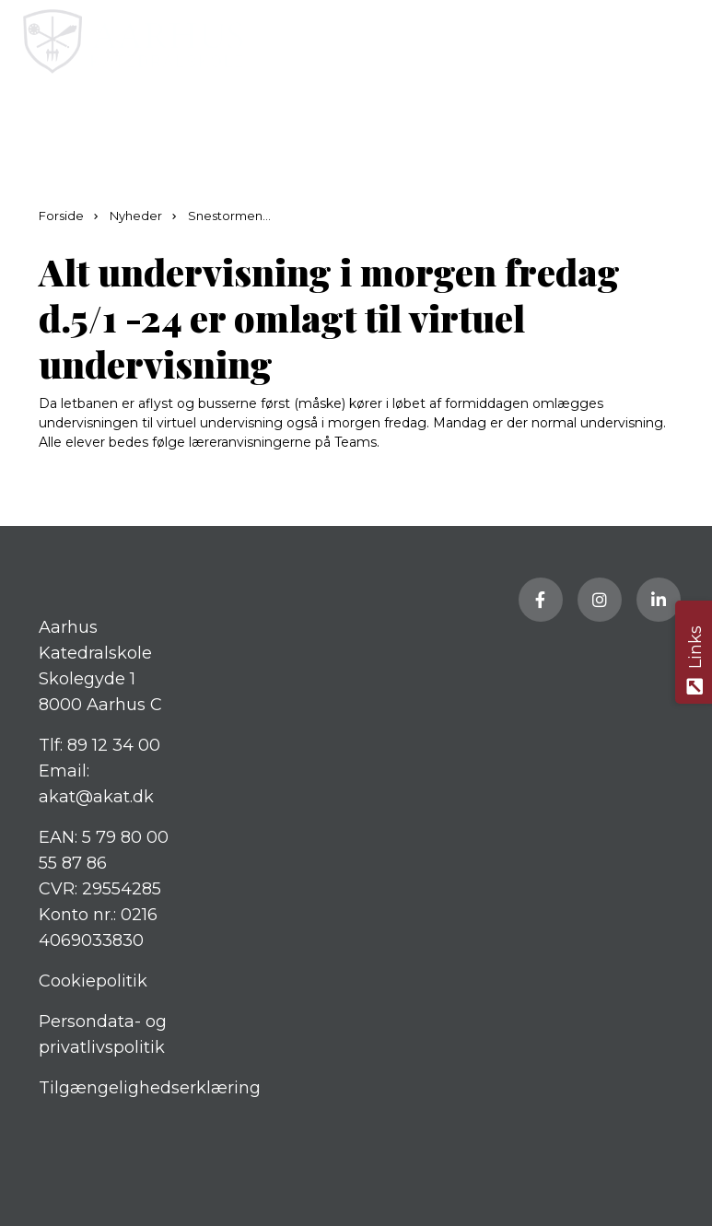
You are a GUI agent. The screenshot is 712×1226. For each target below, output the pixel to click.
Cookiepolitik (93, 981)
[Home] (283, 41)
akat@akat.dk (96, 797)
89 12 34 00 (113, 745)
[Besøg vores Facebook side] (541, 600)
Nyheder (137, 215)
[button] (682, 41)
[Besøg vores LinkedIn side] (658, 600)
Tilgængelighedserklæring (150, 1088)
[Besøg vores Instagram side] (600, 600)
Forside (63, 215)
